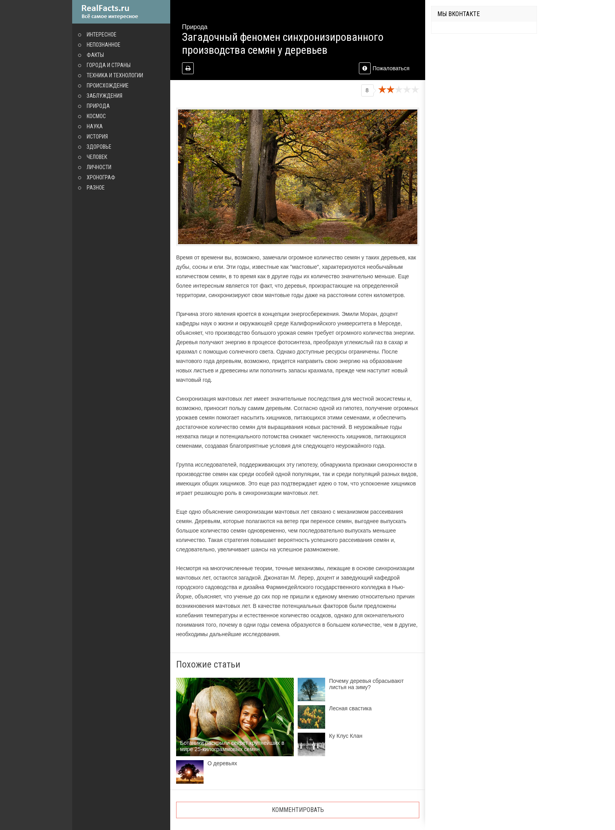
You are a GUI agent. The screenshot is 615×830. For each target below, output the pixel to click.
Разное (96, 187)
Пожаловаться (384, 68)
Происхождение (108, 85)
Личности (99, 167)
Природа (98, 106)
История (97, 136)
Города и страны (109, 65)
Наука (95, 126)
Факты (95, 55)
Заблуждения (104, 96)
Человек (97, 157)
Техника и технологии (115, 75)
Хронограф (101, 177)
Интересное (101, 34)
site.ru (121, 12)
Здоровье (99, 147)
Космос (96, 116)
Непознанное (103, 45)
